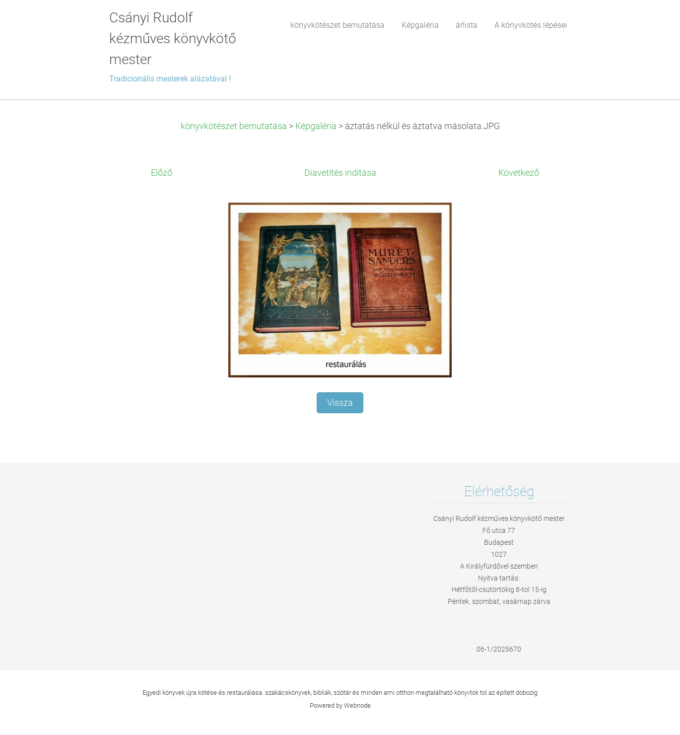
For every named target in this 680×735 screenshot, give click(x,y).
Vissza (340, 403)
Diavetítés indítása (340, 173)
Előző (161, 173)
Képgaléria (316, 126)
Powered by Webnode (340, 705)
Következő (518, 173)
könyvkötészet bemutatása (234, 126)
